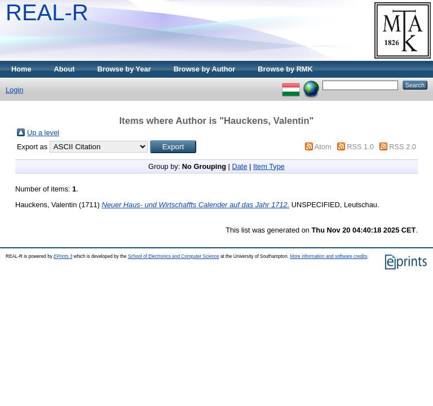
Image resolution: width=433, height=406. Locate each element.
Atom (323, 146)
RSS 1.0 (360, 146)
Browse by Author (205, 69)
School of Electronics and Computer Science (173, 256)
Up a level (43, 132)
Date (239, 166)
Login (14, 90)
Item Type (269, 166)
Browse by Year (124, 69)
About (64, 69)
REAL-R (47, 12)
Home (21, 69)
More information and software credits (328, 256)
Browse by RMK (285, 69)
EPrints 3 (63, 256)
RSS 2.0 (402, 146)
